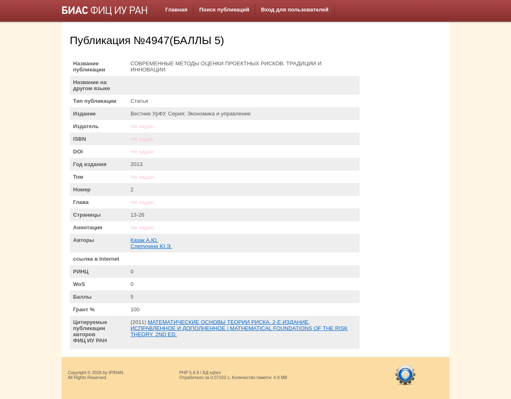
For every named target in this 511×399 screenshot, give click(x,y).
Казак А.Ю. (144, 240)
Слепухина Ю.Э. (151, 246)
